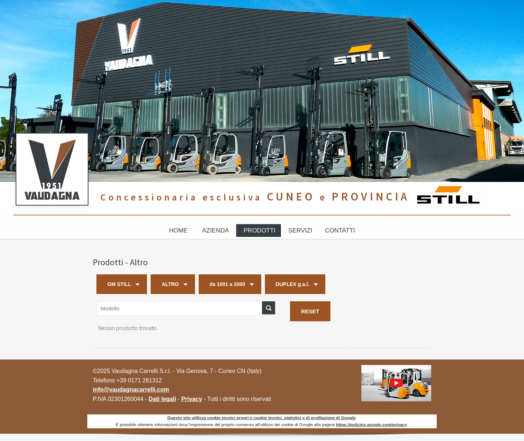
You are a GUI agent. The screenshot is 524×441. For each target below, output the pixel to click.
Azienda (215, 230)
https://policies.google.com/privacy (371, 424)
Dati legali (162, 399)
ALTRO (170, 284)
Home (178, 230)
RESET (310, 311)
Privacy (191, 399)
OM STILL (119, 284)
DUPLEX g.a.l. (293, 284)
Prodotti (259, 230)
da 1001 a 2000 (227, 284)
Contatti (340, 230)
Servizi (300, 230)
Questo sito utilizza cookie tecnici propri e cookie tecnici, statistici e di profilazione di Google (261, 417)
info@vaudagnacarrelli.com (131, 389)
